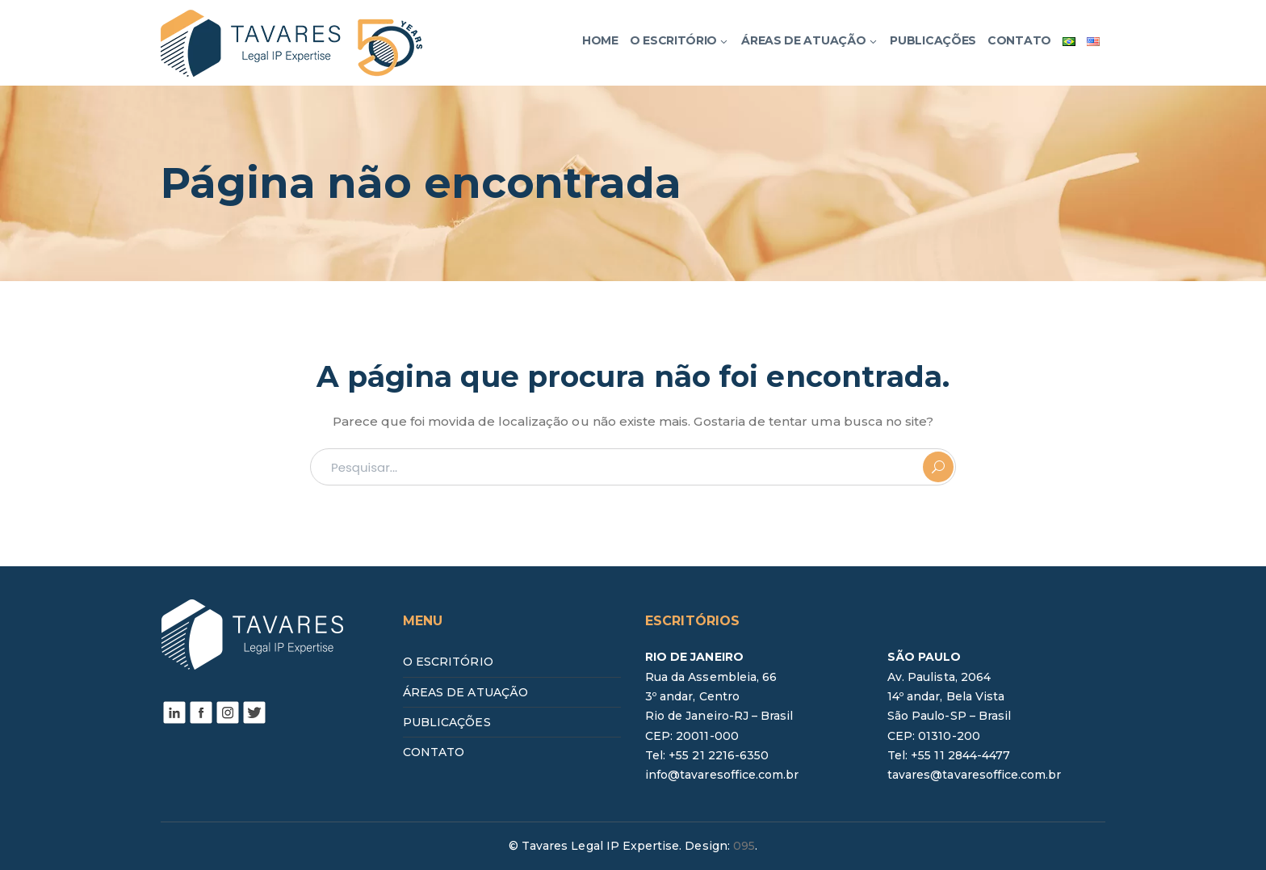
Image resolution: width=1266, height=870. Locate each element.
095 (744, 845)
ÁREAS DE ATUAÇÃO (465, 692)
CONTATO (433, 752)
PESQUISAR (938, 467)
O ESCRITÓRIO (448, 661)
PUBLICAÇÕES (447, 722)
